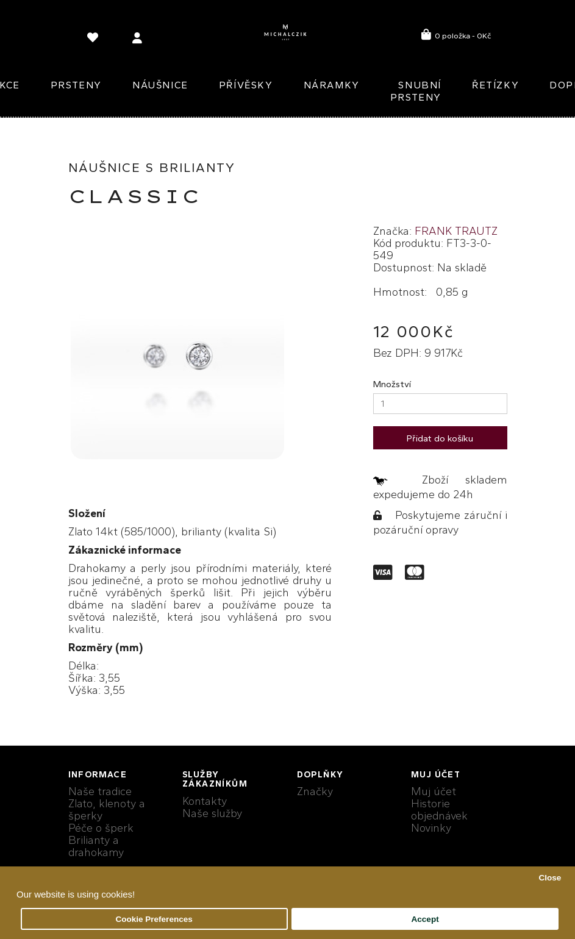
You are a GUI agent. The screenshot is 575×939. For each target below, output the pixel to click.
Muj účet (433, 791)
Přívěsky (246, 85)
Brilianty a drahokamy (96, 846)
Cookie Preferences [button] (154, 919)
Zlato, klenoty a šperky (106, 810)
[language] (94, 39)
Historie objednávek (439, 810)
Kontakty (204, 801)
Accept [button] (425, 919)
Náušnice (160, 85)
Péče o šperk (101, 828)
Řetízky (495, 85)
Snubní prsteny (415, 91)
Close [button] (549, 877)
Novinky (431, 828)
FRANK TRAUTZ (456, 231)
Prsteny (76, 85)
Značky (315, 791)
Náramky (332, 85)
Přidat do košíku (440, 438)
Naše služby (212, 813)
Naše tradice (100, 791)
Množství (392, 384)
